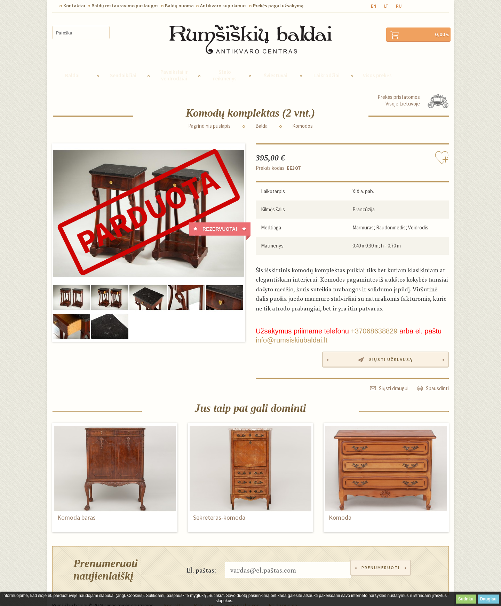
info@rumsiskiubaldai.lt (291, 331)
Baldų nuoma (179, 5)
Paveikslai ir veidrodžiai (174, 65)
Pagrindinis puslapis (209, 116)
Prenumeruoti (382, 560)
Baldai (72, 66)
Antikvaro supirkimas (223, 5)
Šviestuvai (275, 66)
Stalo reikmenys (225, 65)
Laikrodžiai (326, 66)
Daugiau (488, 599)
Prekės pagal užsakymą (278, 5)
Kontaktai (74, 5)
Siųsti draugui (393, 378)
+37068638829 (374, 321)
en (373, 6)
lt (386, 6)
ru (399, 6)
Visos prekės (377, 66)
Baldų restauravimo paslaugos (125, 5)
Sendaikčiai (123, 66)
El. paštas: (201, 559)
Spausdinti (437, 378)
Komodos (302, 116)
